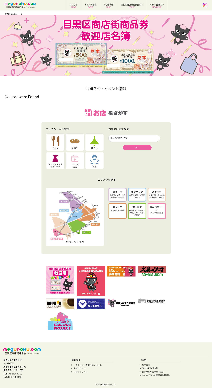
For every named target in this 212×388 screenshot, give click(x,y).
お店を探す (109, 5)
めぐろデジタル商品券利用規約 (156, 375)
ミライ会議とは (157, 5)
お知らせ (73, 5)
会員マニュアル (80, 371)
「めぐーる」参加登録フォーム (87, 364)
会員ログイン (79, 368)
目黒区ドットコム (109, 384)
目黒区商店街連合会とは (132, 5)
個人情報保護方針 (150, 368)
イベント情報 (91, 5)
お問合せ (146, 364)
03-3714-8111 (15, 373)
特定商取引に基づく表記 (153, 371)
